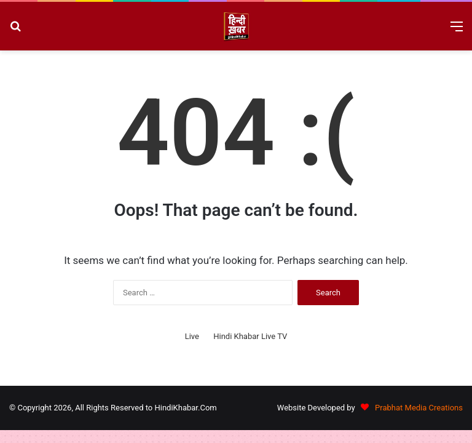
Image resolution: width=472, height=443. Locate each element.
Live (192, 336)
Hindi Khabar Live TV (250, 336)
